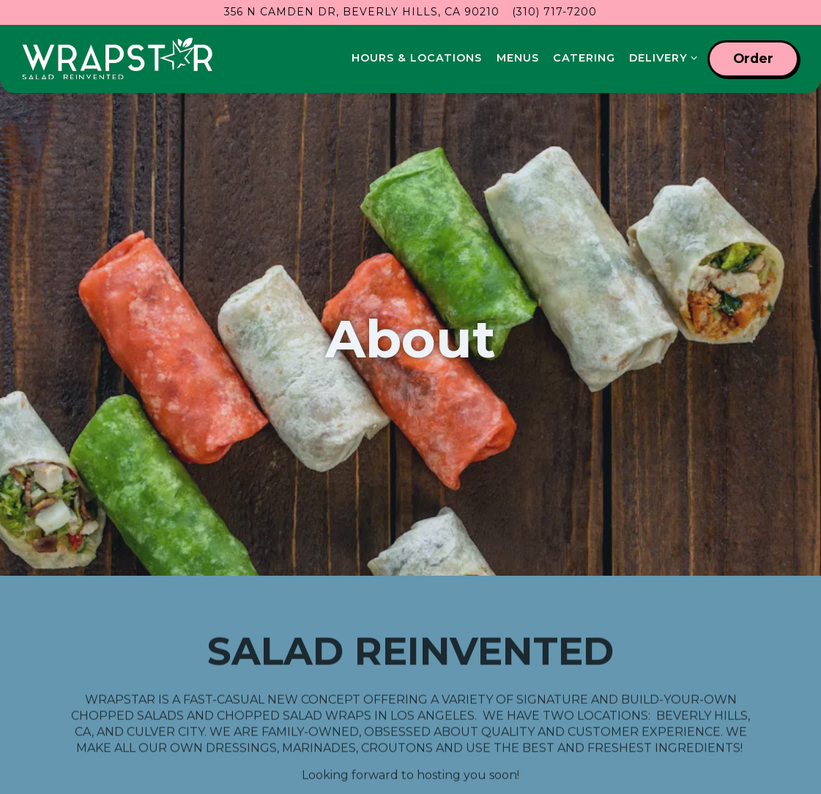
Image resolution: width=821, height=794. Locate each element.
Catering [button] (584, 57)
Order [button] (753, 58)
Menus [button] (518, 57)
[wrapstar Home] (117, 59)
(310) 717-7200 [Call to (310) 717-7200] (554, 11)
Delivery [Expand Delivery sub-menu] (660, 57)
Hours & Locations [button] (417, 57)
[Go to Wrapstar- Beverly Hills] (361, 12)
